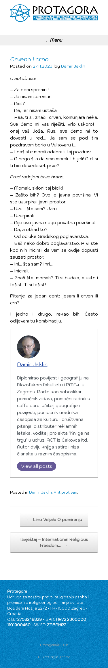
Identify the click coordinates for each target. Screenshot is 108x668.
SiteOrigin (49, 657)
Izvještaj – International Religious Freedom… (54, 543)
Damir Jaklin (73, 66)
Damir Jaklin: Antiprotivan (53, 492)
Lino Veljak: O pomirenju (54, 520)
